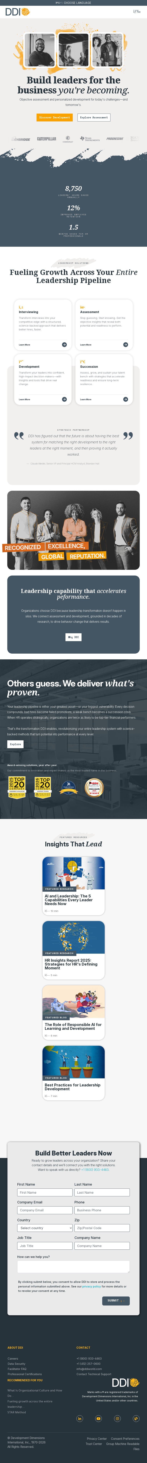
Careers (13, 1358)
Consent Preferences (125, 1439)
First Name (26, 1184)
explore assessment (94, 117)
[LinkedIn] (79, 1418)
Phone (79, 1202)
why (73, 637)
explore (15, 744)
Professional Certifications (25, 1374)
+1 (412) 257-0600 (88, 1364)
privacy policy (91, 1286)
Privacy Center (97, 1439)
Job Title (24, 1237)
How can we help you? (33, 1257)
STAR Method (16, 1412)
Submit (116, 1301)
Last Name (83, 1184)
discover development (54, 117)
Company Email (29, 1202)
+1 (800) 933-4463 (95, 1170)
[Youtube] (98, 1418)
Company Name (87, 1237)
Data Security (16, 1364)
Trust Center (94, 1444)
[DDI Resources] (136, 1418)
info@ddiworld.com (89, 1369)
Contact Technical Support (94, 1374)
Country (23, 1220)
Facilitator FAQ (17, 1369)
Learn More (24, 345)
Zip (77, 1220)
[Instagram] (117, 1418)
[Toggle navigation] (137, 11)
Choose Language (77, 2)
